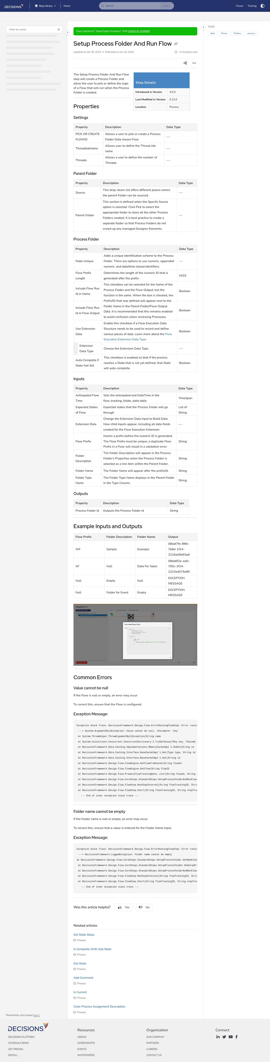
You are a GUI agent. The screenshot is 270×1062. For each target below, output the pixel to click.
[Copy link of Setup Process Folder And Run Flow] (176, 44)
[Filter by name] (34, 29)
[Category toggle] (67, 32)
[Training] (252, 6)
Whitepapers (85, 1055)
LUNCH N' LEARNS (138, 31)
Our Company (155, 1037)
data (212, 33)
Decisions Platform (21, 1037)
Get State (80, 963)
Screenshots (86, 1043)
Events (81, 1049)
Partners (152, 1043)
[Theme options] (263, 6)
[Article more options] (194, 63)
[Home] (67, 6)
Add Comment (83, 978)
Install (13, 1055)
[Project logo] (14, 6)
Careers (152, 1049)
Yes (124, 907)
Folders (237, 33)
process (251, 33)
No (144, 907)
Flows (224, 33)
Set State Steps (84, 935)
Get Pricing (15, 1049)
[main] (135, 520)
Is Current (80, 992)
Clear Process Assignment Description (99, 1007)
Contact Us (154, 1055)
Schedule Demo (18, 1043)
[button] (136, 6)
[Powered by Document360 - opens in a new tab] (23, 1015)
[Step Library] (45, 6)
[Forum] (239, 6)
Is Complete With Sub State (92, 949)
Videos (81, 1037)
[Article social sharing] (185, 63)
